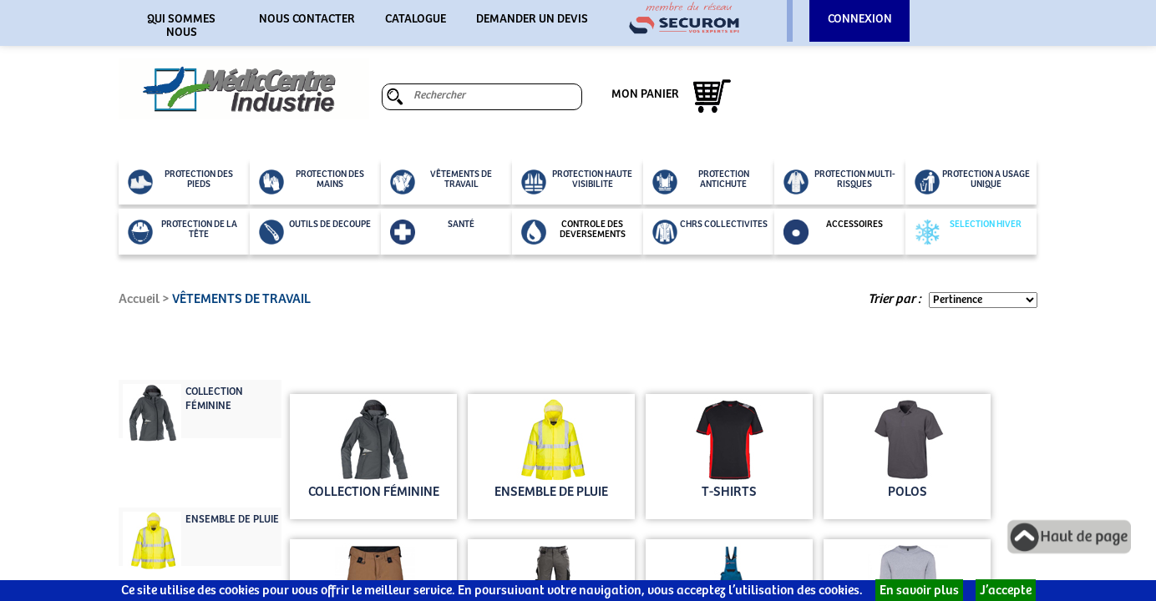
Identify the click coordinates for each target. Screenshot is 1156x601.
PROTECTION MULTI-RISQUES (839, 181)
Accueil (139, 299)
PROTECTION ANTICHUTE (700, 181)
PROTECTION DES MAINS (311, 181)
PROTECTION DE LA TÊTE (182, 232)
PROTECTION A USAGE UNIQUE (972, 181)
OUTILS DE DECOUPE (315, 232)
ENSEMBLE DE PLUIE (232, 519)
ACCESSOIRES (833, 232)
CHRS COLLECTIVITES (710, 232)
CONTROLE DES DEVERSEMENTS (573, 232)
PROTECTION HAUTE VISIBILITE (576, 181)
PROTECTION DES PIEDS (180, 181)
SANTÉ (432, 232)
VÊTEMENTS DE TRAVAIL (441, 181)
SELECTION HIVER (968, 232)
